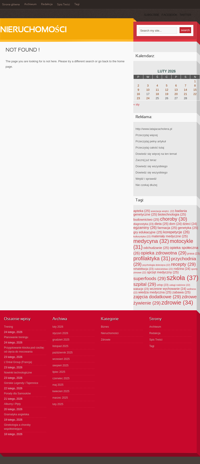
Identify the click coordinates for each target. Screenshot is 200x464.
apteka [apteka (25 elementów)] (141, 211)
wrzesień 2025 (61, 359)
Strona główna (11, 4)
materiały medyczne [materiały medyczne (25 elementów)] (170, 236)
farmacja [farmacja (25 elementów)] (167, 228)
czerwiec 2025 (61, 378)
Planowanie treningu (16, 337)
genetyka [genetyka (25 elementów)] (188, 228)
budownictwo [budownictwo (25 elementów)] (146, 219)
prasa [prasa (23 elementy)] (193, 253)
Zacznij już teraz (146, 160)
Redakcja (47, 4)
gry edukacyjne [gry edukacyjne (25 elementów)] (147, 232)
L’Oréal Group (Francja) (18, 362)
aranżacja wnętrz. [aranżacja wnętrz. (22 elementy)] (162, 211)
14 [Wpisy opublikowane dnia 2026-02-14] (185, 89)
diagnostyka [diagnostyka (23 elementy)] (143, 224)
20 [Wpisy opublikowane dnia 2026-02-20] (176, 94)
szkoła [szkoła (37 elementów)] (182, 277)
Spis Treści (63, 4)
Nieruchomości (33, 30)
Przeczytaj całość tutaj (150, 147)
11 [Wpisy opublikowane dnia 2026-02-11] (157, 89)
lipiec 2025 (58, 371)
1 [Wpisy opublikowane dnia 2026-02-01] (195, 81)
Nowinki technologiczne (18, 372)
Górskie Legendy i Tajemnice (21, 383)
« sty (136, 104)
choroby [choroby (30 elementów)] (173, 219)
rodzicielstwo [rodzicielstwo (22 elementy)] (163, 269)
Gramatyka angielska (16, 414)
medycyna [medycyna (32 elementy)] (151, 241)
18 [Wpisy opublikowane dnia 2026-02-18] (157, 94)
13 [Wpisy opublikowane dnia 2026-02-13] (176, 89)
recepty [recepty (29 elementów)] (183, 264)
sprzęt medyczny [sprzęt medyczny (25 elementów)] (163, 272)
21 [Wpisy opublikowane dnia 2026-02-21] (185, 94)
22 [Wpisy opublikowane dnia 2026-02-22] (194, 94)
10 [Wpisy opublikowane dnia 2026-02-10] (147, 89)
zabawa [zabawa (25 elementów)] (181, 292)
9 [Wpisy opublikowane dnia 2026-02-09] (138, 89)
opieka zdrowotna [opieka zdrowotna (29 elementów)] (163, 252)
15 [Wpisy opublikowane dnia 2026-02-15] (194, 89)
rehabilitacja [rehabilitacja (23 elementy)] (143, 268)
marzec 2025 (60, 397)
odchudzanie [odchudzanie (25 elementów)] (156, 248)
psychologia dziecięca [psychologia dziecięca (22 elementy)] (156, 265)
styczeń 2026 (60, 333)
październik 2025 (62, 352)
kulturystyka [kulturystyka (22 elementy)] (142, 236)
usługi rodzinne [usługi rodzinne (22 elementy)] (179, 285)
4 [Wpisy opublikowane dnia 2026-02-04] (157, 85)
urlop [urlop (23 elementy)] (163, 284)
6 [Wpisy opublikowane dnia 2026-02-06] (176, 85)
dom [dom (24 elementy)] (175, 224)
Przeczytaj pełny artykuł (151, 141)
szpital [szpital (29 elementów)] (144, 284)
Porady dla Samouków (17, 393)
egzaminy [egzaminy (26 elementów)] (145, 228)
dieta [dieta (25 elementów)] (161, 224)
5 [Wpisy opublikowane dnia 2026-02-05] (166, 85)
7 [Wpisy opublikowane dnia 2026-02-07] (185, 85)
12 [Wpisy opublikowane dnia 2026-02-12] (166, 89)
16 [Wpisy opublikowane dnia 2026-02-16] (138, 94)
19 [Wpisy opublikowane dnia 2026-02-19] (166, 94)
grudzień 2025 (60, 339)
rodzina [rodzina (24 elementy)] (182, 268)
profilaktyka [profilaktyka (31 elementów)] (151, 258)
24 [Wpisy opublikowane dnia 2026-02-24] (147, 98)
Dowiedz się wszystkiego (152, 166)
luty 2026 (57, 326)
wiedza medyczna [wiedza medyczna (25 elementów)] (155, 292)
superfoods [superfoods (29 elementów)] (149, 278)
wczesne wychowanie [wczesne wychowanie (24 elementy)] (168, 289)
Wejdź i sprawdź (146, 178)
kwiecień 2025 (60, 391)
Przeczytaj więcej (147, 135)
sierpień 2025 (60, 365)
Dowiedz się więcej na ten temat (156, 153)
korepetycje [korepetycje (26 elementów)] (176, 232)
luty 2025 (57, 404)
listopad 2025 (60, 346)
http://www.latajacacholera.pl (154, 129)
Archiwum (30, 4)
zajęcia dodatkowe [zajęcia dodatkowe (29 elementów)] (157, 296)
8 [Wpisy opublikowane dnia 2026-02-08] (195, 85)
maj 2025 (57, 384)
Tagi (77, 4)
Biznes (105, 326)
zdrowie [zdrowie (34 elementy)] (177, 302)
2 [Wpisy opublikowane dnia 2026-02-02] (138, 85)
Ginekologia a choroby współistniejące (17, 426)
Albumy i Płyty (12, 403)
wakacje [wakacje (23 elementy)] (141, 289)
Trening (8, 326)
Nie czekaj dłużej (146, 185)
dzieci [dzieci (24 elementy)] (189, 224)
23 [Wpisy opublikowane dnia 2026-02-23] (138, 98)
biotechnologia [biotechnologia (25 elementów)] (172, 214)
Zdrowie (105, 339)
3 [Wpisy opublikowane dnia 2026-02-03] (148, 85)
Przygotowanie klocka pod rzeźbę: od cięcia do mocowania (24, 349)
